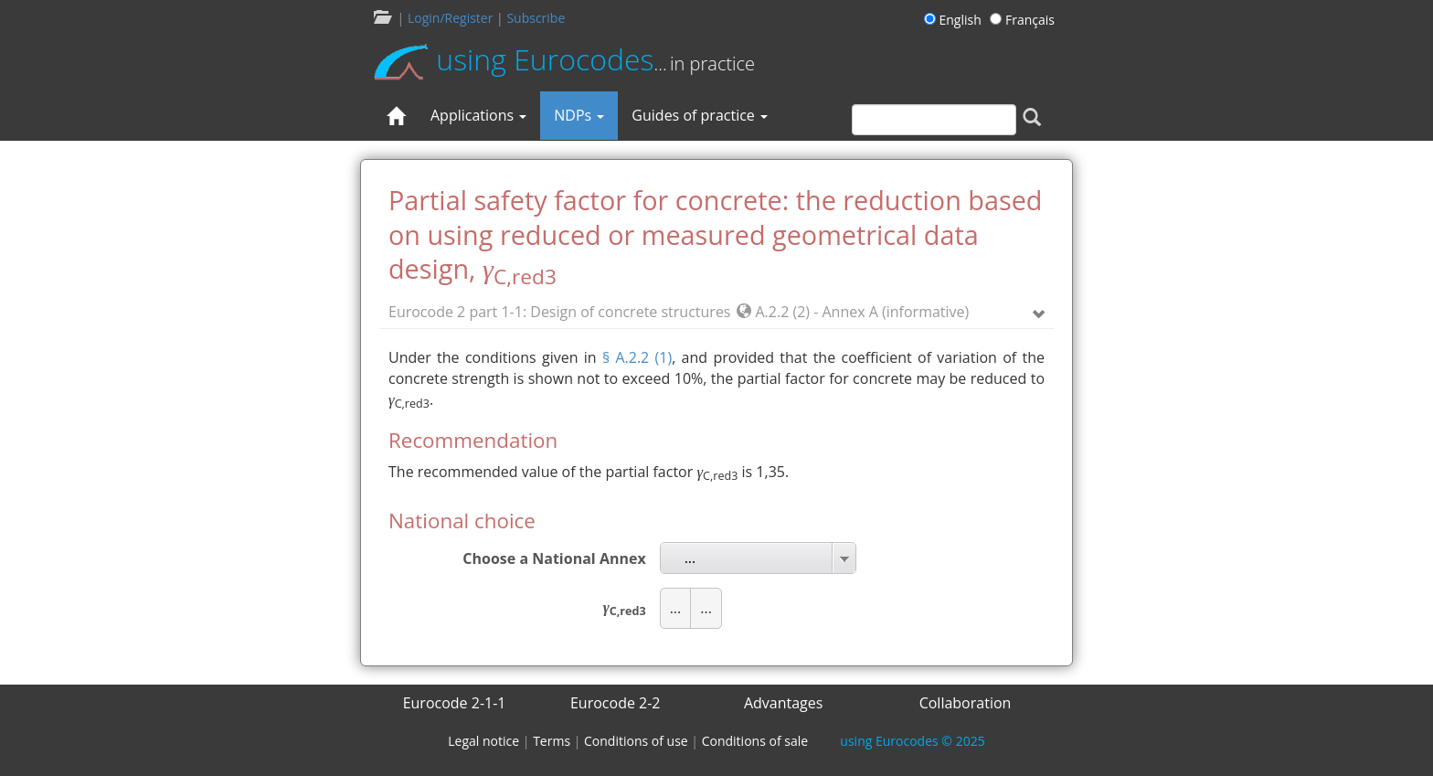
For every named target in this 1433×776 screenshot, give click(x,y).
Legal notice (483, 740)
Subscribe (535, 18)
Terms (551, 740)
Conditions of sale (755, 740)
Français (1022, 19)
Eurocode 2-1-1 (454, 703)
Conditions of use (636, 740)
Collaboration (965, 703)
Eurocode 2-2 (615, 703)
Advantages (783, 703)
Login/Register (450, 18)
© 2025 (912, 740)
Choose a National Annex (553, 558)
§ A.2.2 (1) (637, 357)
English (955, 19)
